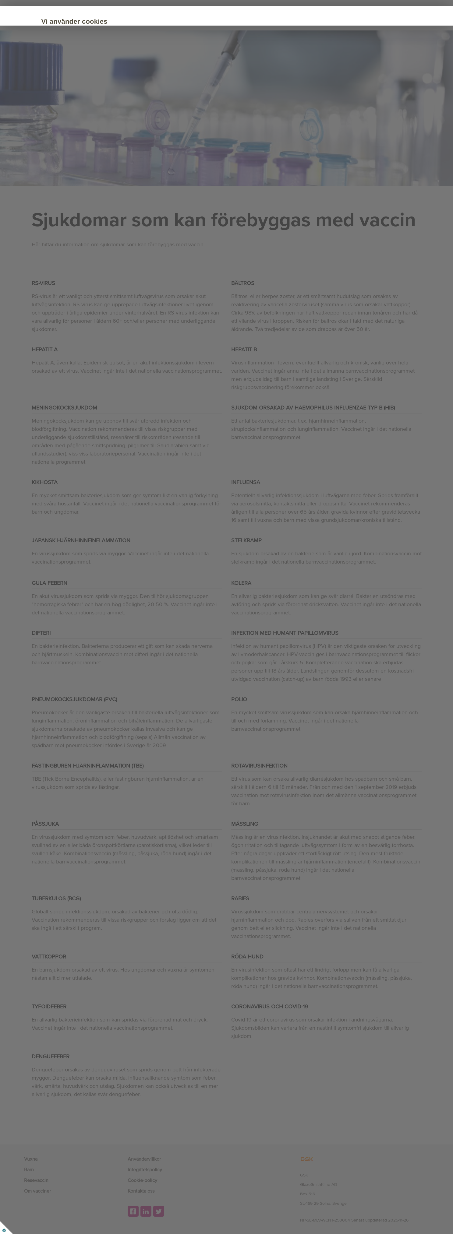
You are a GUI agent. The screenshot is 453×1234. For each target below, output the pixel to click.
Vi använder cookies (97, 21)
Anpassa (135, 74)
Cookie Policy (79, 55)
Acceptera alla (89, 74)
